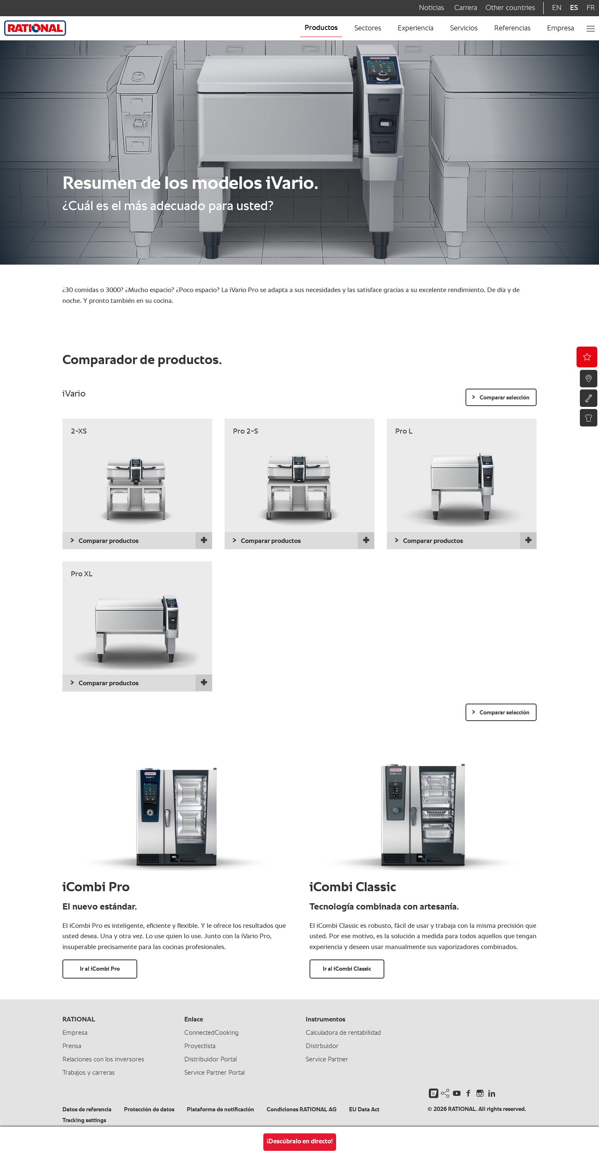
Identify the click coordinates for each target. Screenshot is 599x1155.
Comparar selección (505, 398)
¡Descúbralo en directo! (300, 1141)
